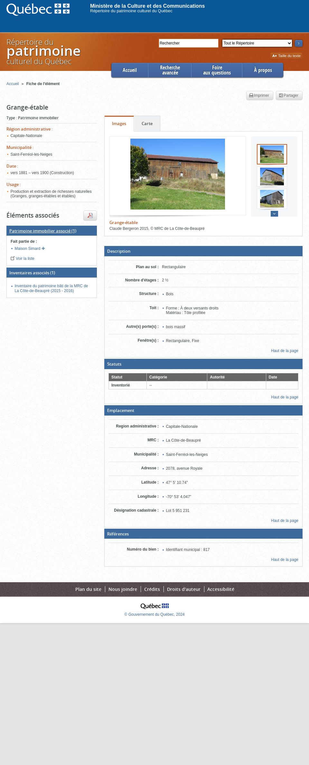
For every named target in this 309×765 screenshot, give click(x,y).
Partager (288, 95)
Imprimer (259, 95)
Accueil (130, 70)
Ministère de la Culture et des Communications (147, 6)
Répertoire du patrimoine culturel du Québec (131, 10)
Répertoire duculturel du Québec (43, 51)
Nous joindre (122, 589)
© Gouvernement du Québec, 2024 (155, 614)
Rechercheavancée (170, 70)
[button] (203, 251)
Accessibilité (220, 589)
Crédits (152, 589)
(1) (42, 231)
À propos (263, 70)
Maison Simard (27, 248)
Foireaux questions (217, 70)
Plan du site (88, 589)
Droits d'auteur (184, 589)
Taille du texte (286, 56)
